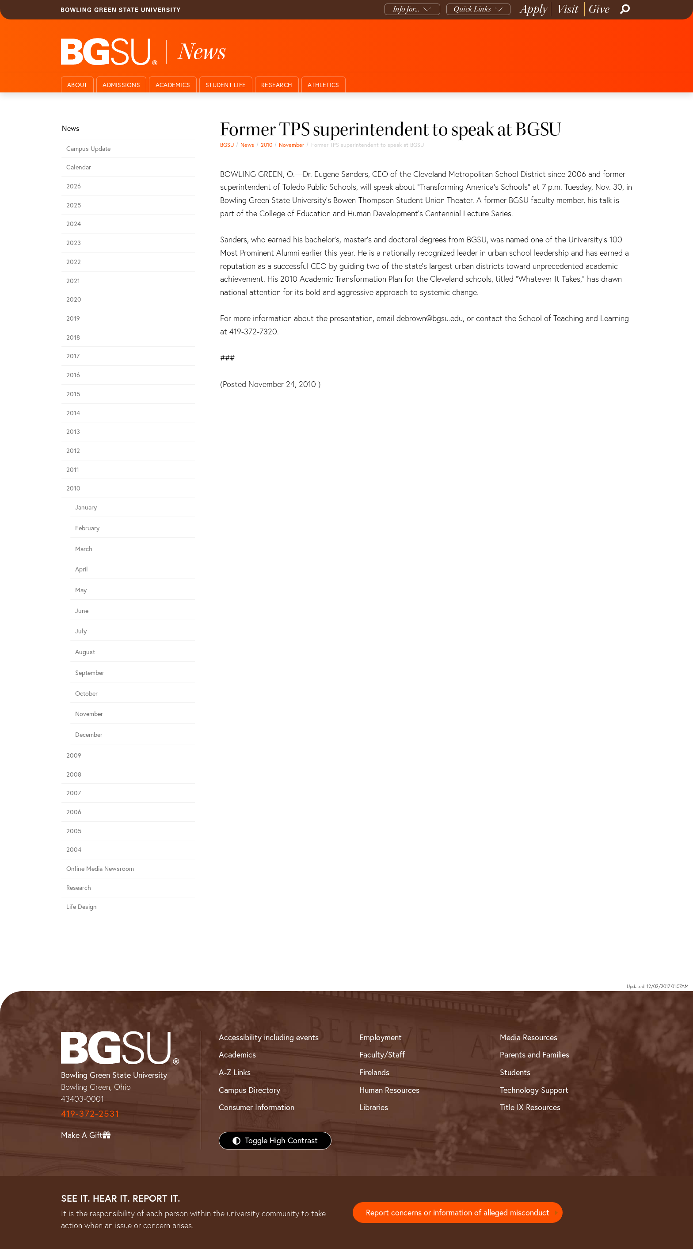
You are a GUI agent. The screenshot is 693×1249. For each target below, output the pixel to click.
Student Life (226, 85)
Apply (534, 9)
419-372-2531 (90, 1113)
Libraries (373, 1107)
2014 (73, 413)
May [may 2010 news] (81, 590)
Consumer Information (256, 1107)
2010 (266, 145)
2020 (73, 299)
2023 (73, 243)
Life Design (81, 907)
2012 (73, 451)
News (247, 145)
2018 (73, 337)
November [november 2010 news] (291, 145)
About (77, 85)
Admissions (121, 85)
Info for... (406, 9)
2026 (73, 186)
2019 (73, 318)
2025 (73, 205)
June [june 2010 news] (81, 611)
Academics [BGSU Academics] (237, 1055)
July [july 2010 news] (81, 631)
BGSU (227, 145)
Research (276, 85)
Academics (173, 85)
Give (599, 9)
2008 (73, 774)
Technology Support (534, 1090)
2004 (73, 850)
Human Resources (389, 1090)
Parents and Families (534, 1055)
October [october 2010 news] (86, 693)
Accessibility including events (269, 1037)
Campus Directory (249, 1090)
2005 (73, 831)
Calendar (78, 167)
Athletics (323, 85)
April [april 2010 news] (81, 569)
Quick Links (472, 9)
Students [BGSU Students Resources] (515, 1072)
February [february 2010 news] (87, 528)
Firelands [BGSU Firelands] (374, 1072)
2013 (73, 432)
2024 (73, 224)
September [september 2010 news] (89, 673)
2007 (73, 793)
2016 (73, 375)
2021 (73, 281)
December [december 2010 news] (89, 735)
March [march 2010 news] (83, 549)
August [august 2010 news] (85, 652)
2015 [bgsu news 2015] (73, 394)
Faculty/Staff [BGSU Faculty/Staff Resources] (382, 1055)
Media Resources (528, 1037)
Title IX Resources (530, 1107)
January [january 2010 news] (86, 507)
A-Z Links (235, 1072)
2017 (73, 356)
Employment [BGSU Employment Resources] (380, 1037)
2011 (72, 470)
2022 (73, 262)
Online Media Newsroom (100, 869)
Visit (568, 9)
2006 (73, 812)
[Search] (624, 9)
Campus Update (88, 149)
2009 (73, 755)
